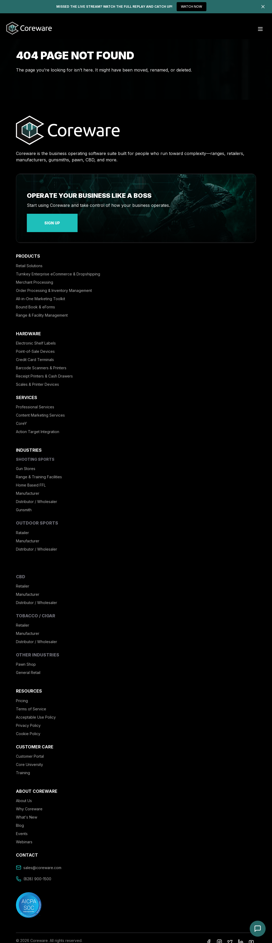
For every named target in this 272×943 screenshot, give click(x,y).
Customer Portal (30, 750)
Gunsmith (24, 503)
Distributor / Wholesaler (36, 495)
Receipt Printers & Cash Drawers (44, 369)
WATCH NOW (191, 7)
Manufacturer (27, 487)
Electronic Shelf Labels (36, 336)
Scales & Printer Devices (37, 378)
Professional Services (35, 400)
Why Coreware (29, 802)
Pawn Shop (26, 658)
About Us (24, 794)
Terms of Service (31, 702)
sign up (40, 219)
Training (23, 766)
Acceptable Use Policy (36, 711)
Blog (20, 819)
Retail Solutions (29, 259)
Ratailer (22, 526)
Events (22, 827)
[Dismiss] (263, 6)
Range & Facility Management (42, 309)
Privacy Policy (28, 719)
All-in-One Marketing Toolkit (40, 292)
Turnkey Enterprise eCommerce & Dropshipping (58, 267)
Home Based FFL (31, 478)
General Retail (28, 666)
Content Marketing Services (40, 408)
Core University (29, 758)
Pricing (22, 694)
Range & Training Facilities (39, 470)
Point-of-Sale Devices (35, 345)
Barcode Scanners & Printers (41, 361)
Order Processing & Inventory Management (54, 284)
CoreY (21, 417)
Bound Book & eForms (35, 300)
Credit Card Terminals (35, 353)
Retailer (22, 579)
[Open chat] (258, 929)
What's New (26, 810)
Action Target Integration (37, 425)
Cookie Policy (28, 727)
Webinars (24, 835)
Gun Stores (25, 462)
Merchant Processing (34, 276)
